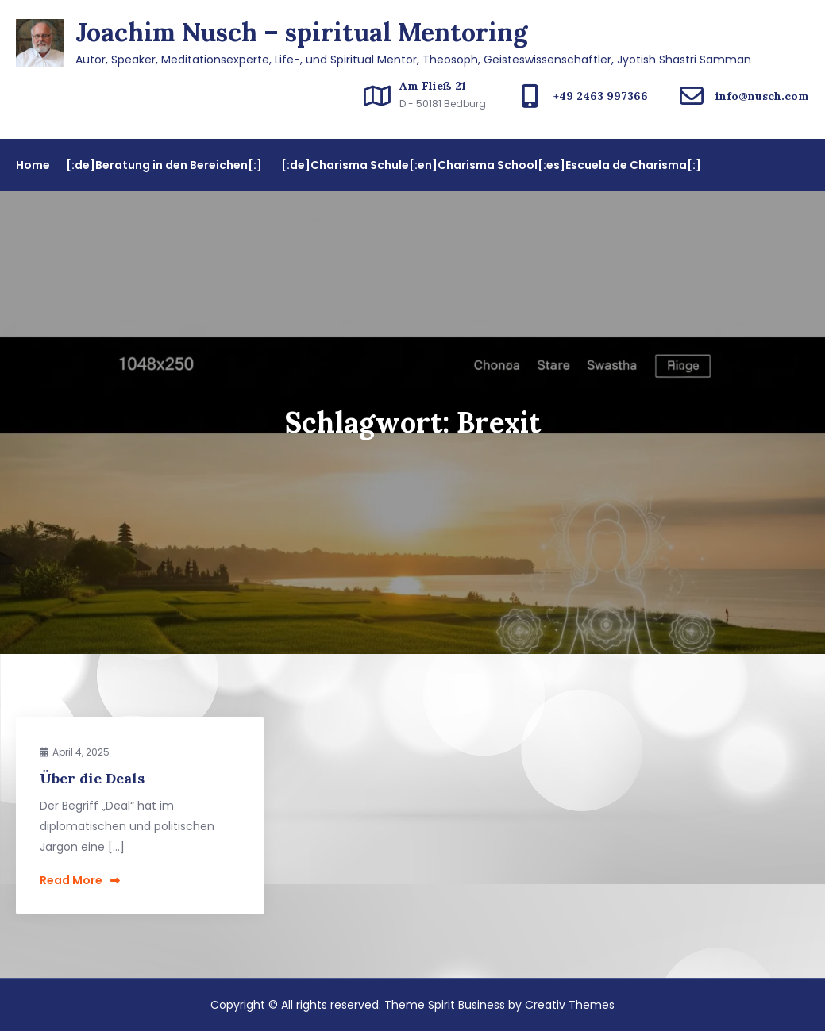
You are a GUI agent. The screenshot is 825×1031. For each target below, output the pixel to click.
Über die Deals (92, 778)
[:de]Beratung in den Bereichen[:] (164, 165)
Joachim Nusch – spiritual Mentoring (301, 32)
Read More (80, 880)
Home (33, 165)
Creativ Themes (570, 1005)
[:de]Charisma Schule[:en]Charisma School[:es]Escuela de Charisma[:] (491, 165)
